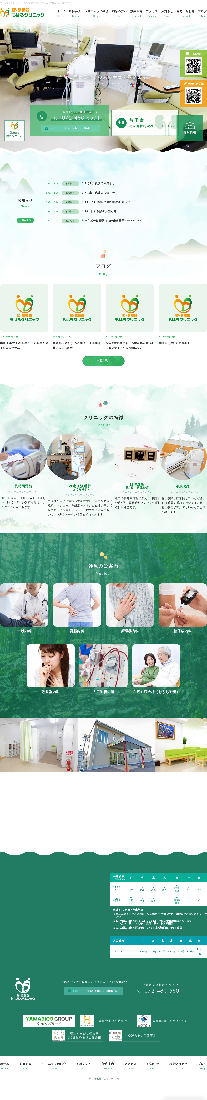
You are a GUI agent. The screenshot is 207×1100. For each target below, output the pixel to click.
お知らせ (167, 11)
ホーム (61, 11)
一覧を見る (25, 220)
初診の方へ (119, 11)
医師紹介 (75, 11)
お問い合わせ (185, 11)
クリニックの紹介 (97, 11)
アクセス (152, 11)
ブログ (202, 11)
